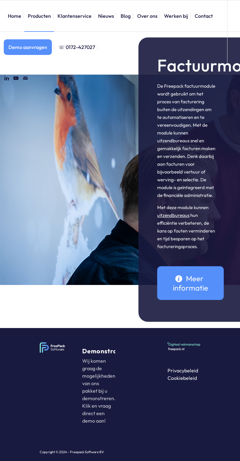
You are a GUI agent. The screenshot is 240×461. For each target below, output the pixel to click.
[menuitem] (14, 16)
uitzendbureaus (173, 215)
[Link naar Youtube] (16, 78)
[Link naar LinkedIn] (6, 78)
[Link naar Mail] (25, 78)
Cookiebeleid (182, 378)
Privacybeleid (183, 370)
